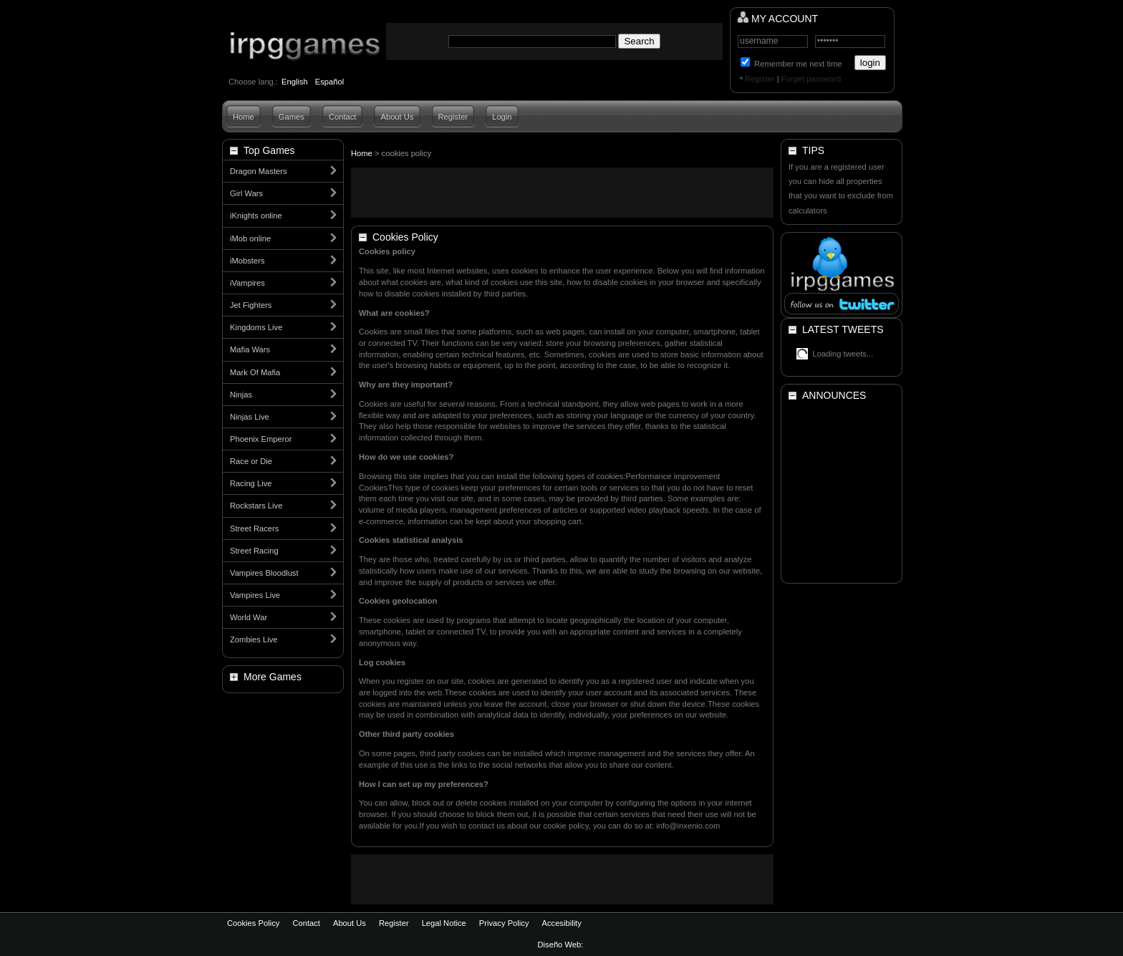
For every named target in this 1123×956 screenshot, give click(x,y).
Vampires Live (255, 595)
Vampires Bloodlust (264, 573)
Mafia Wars (250, 349)
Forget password (811, 78)
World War (248, 617)
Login (501, 116)
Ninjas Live (249, 416)
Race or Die (251, 461)
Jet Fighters (250, 305)
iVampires (247, 283)
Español (329, 81)
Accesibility (561, 923)
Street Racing (254, 550)
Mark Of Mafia (255, 372)
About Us (396, 116)
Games (291, 116)
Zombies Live (254, 639)
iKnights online (256, 215)
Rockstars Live (256, 505)
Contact (343, 116)
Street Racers (254, 528)
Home (243, 116)
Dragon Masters (258, 171)
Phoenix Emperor (260, 439)
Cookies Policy (253, 923)
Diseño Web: (562, 944)
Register (760, 78)
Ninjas (241, 394)
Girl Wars (246, 193)
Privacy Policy (504, 923)
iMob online (250, 238)
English (294, 81)
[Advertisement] (562, 192)
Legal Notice (444, 923)
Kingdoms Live (256, 327)
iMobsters (247, 260)
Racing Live (250, 483)
